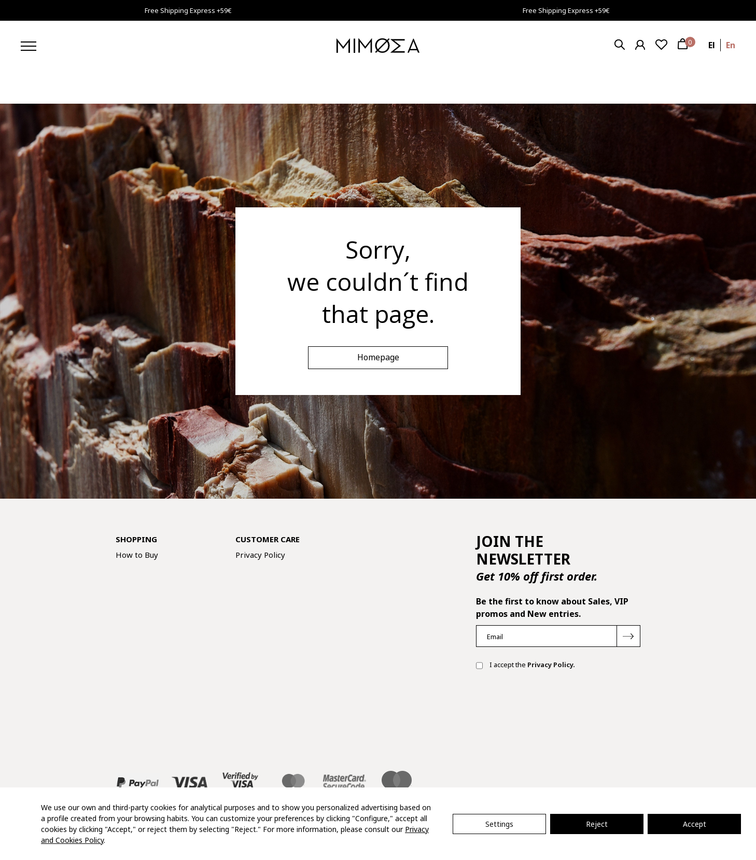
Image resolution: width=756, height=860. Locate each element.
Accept (694, 824)
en (730, 45)
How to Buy (137, 554)
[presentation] (555, 711)
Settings (499, 824)
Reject (597, 824)
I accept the (525, 665)
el (711, 45)
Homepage (378, 357)
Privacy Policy (260, 554)
